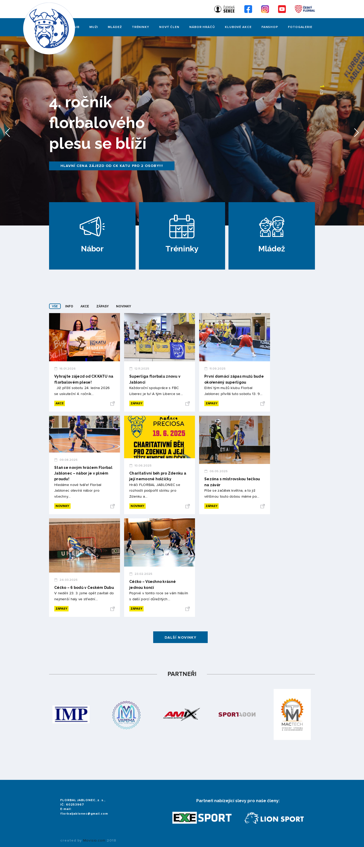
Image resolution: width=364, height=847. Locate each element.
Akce (84, 306)
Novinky (123, 306)
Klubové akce (238, 27)
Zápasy (102, 306)
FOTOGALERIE (300, 27)
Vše (55, 306)
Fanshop (269, 27)
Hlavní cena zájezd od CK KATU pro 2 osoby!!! (111, 166)
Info (69, 306)
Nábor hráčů (202, 27)
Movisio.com (94, 840)
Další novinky (180, 637)
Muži (93, 27)
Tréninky (140, 27)
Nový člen (169, 27)
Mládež (115, 27)
